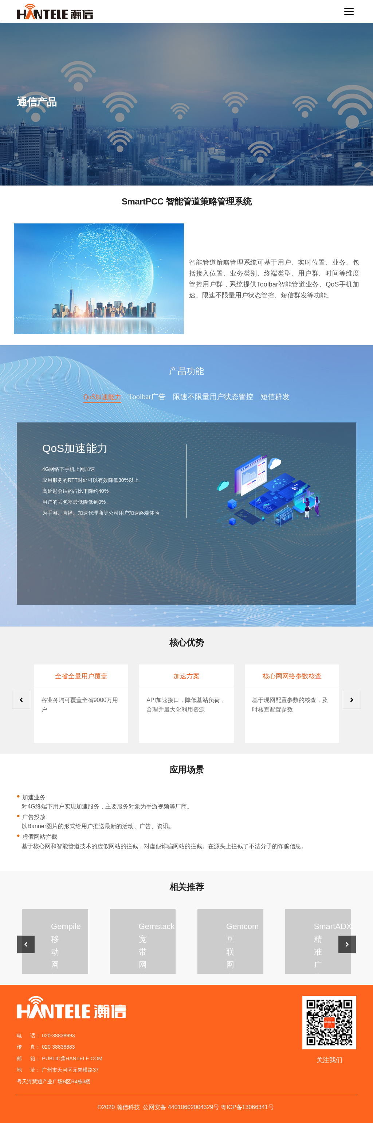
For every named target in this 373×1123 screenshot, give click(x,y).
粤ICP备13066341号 (247, 1107)
